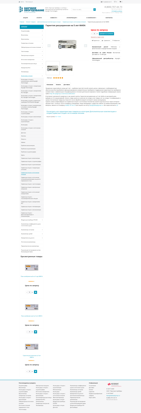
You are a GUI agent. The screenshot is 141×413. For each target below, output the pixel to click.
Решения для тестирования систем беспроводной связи (31, 251)
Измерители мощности (32, 238)
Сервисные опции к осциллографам (31, 161)
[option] (67, 44)
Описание (50, 84)
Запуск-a (23, 139)
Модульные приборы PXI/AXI (32, 220)
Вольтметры (32, 35)
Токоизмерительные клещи (32, 64)
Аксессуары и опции (32, 76)
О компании (91, 18)
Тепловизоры (25, 72)
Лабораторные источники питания (32, 47)
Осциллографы (32, 31)
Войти (22, 2)
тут (117, 105)
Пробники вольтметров (27, 145)
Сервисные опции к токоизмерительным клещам (29, 197)
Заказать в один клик (97, 37)
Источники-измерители (32, 59)
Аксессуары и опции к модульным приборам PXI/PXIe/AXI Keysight (30, 101)
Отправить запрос (117, 11)
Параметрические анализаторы (30, 246)
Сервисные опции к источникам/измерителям (30, 193)
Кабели (23, 142)
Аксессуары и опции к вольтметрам (31, 116)
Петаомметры (40, 401)
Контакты (109, 18)
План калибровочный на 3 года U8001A (32, 276)
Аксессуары (24, 125)
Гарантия (91, 391)
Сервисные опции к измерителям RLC (30, 202)
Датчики (23, 133)
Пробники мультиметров (28, 149)
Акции (25, 18)
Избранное (116, 40)
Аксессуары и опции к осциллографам (27, 112)
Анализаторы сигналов (32, 230)
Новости (54, 18)
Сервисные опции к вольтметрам (30, 158)
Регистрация (29, 2)
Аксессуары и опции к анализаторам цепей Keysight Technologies (29, 81)
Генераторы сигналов (32, 43)
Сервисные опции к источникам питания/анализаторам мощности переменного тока (30, 179)
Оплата (91, 389)
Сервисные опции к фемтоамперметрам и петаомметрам (27, 214)
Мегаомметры (57, 389)
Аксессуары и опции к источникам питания (30, 128)
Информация (72, 18)
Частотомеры (32, 51)
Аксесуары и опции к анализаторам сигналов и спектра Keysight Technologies (31, 107)
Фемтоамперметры (58, 397)
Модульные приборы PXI (77, 405)
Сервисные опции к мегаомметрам (31, 210)
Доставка (91, 387)
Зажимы (23, 136)
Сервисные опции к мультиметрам (31, 164)
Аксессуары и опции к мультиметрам (27, 120)
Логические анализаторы (28, 242)
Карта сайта (92, 397)
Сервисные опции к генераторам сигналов (30, 168)
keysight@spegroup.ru (96, 105)
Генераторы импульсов (42, 403)
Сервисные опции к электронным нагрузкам (30, 188)
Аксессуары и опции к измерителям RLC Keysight (31, 91)
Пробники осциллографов (28, 152)
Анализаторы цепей (32, 234)
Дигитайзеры (74, 407)
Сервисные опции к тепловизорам (30, 206)
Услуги (39, 18)
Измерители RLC (32, 68)
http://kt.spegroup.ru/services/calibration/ (62, 93)
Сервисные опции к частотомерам (31, 184)
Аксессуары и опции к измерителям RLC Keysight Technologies (31, 96)
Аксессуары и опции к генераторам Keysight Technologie (31, 86)
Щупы (23, 155)
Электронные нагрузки (32, 55)
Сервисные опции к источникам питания (30, 173)
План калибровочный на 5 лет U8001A (31, 316)
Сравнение (106, 40)
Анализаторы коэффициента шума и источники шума (31, 224)
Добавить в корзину (106, 34)
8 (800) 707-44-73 (70, 105)
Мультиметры (32, 39)
